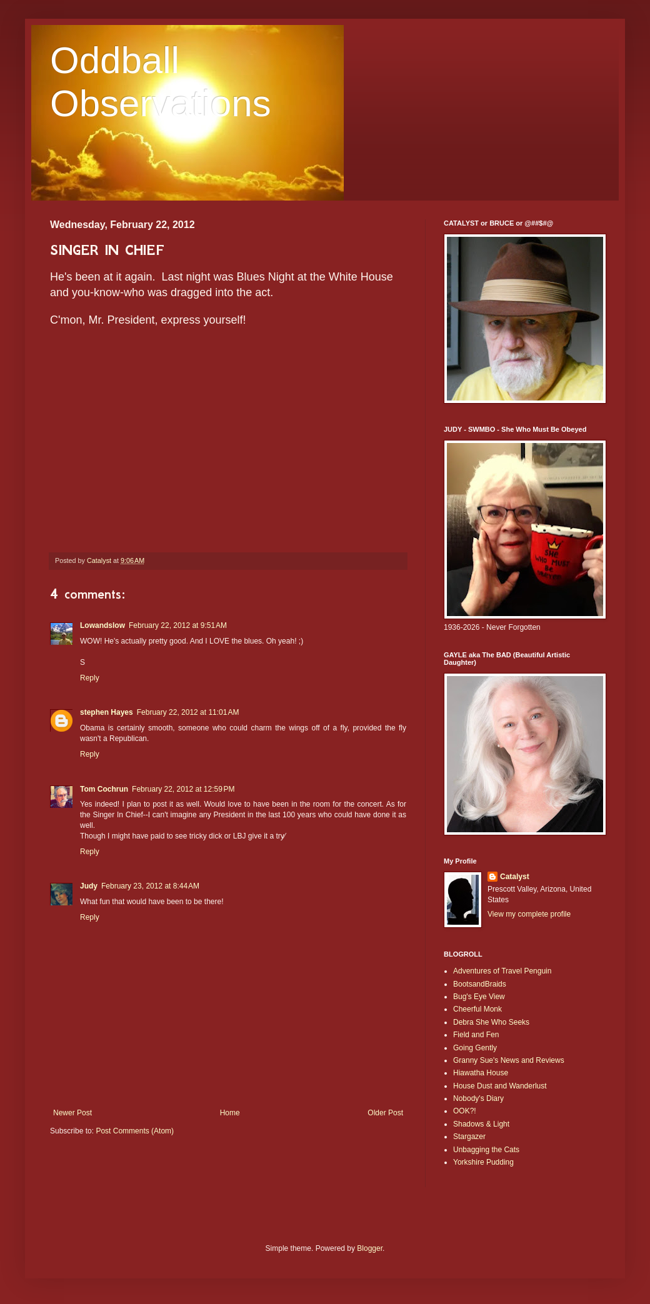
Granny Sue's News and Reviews (508, 1060)
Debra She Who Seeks (491, 1022)
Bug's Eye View (479, 996)
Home (230, 1112)
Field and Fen (476, 1034)
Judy (89, 886)
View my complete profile (529, 914)
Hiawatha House (480, 1072)
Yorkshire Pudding (483, 1162)
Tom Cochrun (104, 789)
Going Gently (475, 1047)
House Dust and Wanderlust (500, 1086)
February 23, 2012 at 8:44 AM (150, 886)
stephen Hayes (106, 712)
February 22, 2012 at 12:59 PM (183, 789)
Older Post (385, 1112)
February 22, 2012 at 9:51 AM (178, 625)
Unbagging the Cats (486, 1149)
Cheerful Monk (477, 1009)
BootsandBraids (479, 984)
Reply (89, 678)
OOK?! (464, 1111)
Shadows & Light (481, 1124)
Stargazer (469, 1136)
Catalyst (514, 876)
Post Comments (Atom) (135, 1131)
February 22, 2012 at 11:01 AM (188, 712)
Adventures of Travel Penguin (502, 971)
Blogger (369, 1248)
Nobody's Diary (478, 1098)
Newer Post (72, 1112)
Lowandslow (102, 625)
